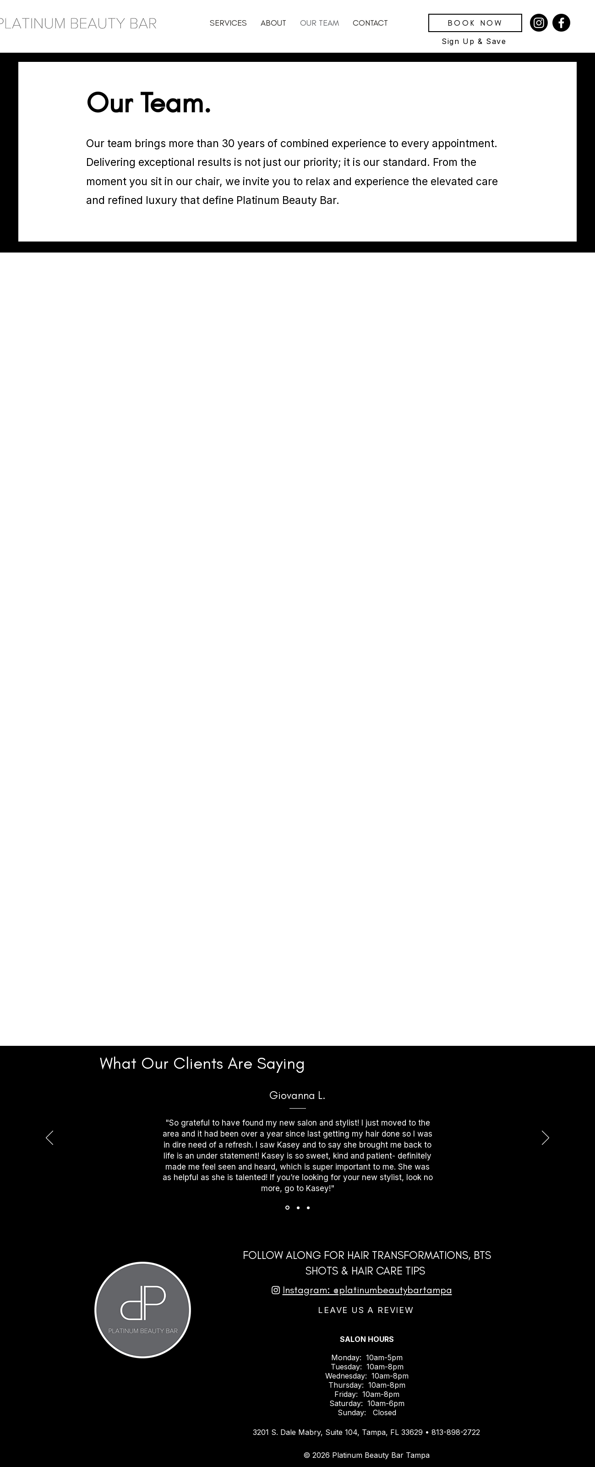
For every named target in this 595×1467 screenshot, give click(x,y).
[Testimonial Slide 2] (298, 1207)
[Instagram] (539, 23)
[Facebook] (561, 23)
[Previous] (49, 1138)
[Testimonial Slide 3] (308, 1207)
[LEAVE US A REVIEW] (367, 1310)
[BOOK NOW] (475, 23)
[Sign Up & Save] (475, 41)
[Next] (545, 1138)
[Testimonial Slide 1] (287, 1208)
